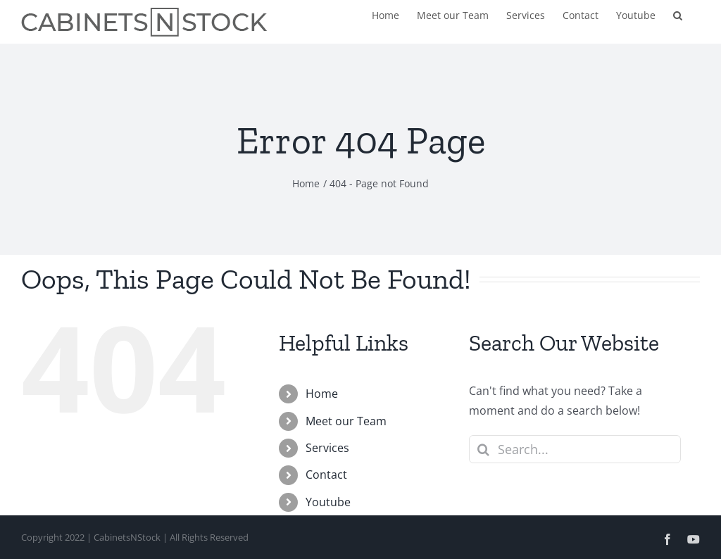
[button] (677, 14)
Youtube (328, 502)
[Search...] (575, 449)
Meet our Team (346, 421)
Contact (326, 474)
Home (322, 393)
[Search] (483, 449)
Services (327, 448)
